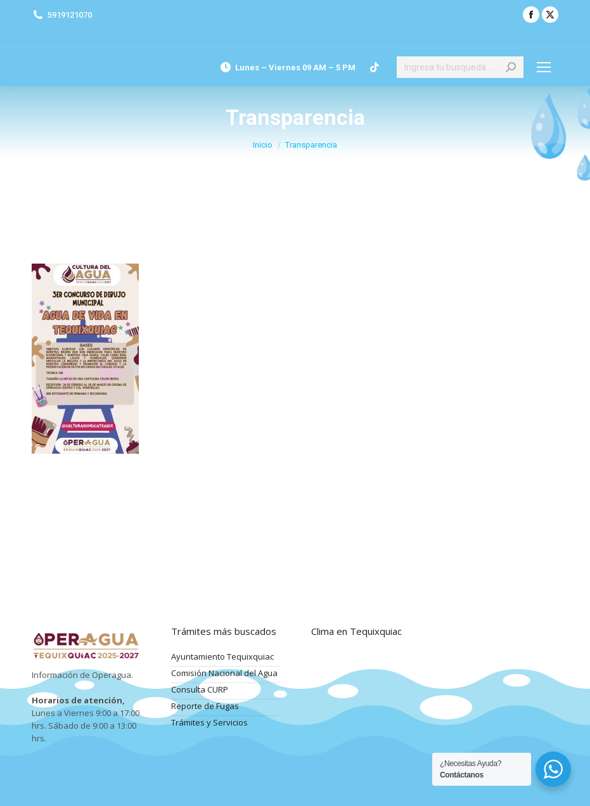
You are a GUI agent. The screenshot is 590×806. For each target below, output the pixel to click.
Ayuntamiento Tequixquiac (222, 656)
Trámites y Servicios (209, 722)
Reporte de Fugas (205, 706)
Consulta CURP (199, 689)
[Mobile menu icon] (543, 67)
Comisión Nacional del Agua (224, 673)
